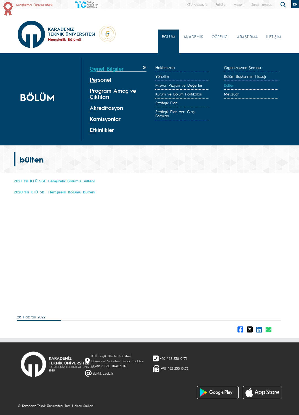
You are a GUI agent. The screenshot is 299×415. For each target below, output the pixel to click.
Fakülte (220, 4)
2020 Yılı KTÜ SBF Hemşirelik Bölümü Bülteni (54, 191)
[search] (284, 4)
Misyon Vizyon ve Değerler (178, 85)
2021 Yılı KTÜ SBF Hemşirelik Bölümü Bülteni (54, 180)
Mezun (238, 4)
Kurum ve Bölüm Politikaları (178, 93)
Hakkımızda (165, 67)
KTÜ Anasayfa (197, 4)
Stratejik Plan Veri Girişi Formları (175, 113)
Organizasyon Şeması (242, 67)
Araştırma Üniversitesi (34, 4)
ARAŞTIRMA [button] (247, 36)
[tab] (118, 68)
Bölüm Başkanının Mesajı (245, 76)
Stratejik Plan (166, 102)
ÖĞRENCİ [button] (220, 36)
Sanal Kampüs (261, 4)
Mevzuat (231, 93)
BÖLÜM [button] (168, 36)
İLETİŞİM (273, 36)
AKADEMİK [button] (193, 36)
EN (295, 4)
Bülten (229, 85)
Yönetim (162, 76)
